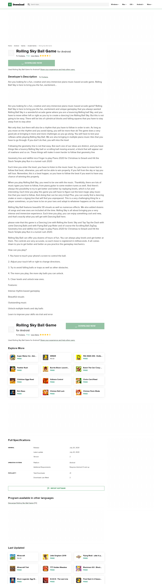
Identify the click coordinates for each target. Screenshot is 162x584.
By (20, 56)
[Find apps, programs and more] (68, 4)
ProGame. (45, 77)
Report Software (56, 488)
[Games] (23, 46)
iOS (131, 4)
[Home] (10, 46)
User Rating (41, 56)
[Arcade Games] (32, 46)
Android (140, 4)
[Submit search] (29, 4)
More (150, 4)
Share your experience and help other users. (57, 69)
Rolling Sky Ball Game (43, 51)
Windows (114, 4)
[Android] (16, 46)
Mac (123, 4)
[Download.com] (16, 4)
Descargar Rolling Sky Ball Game (21, 503)
